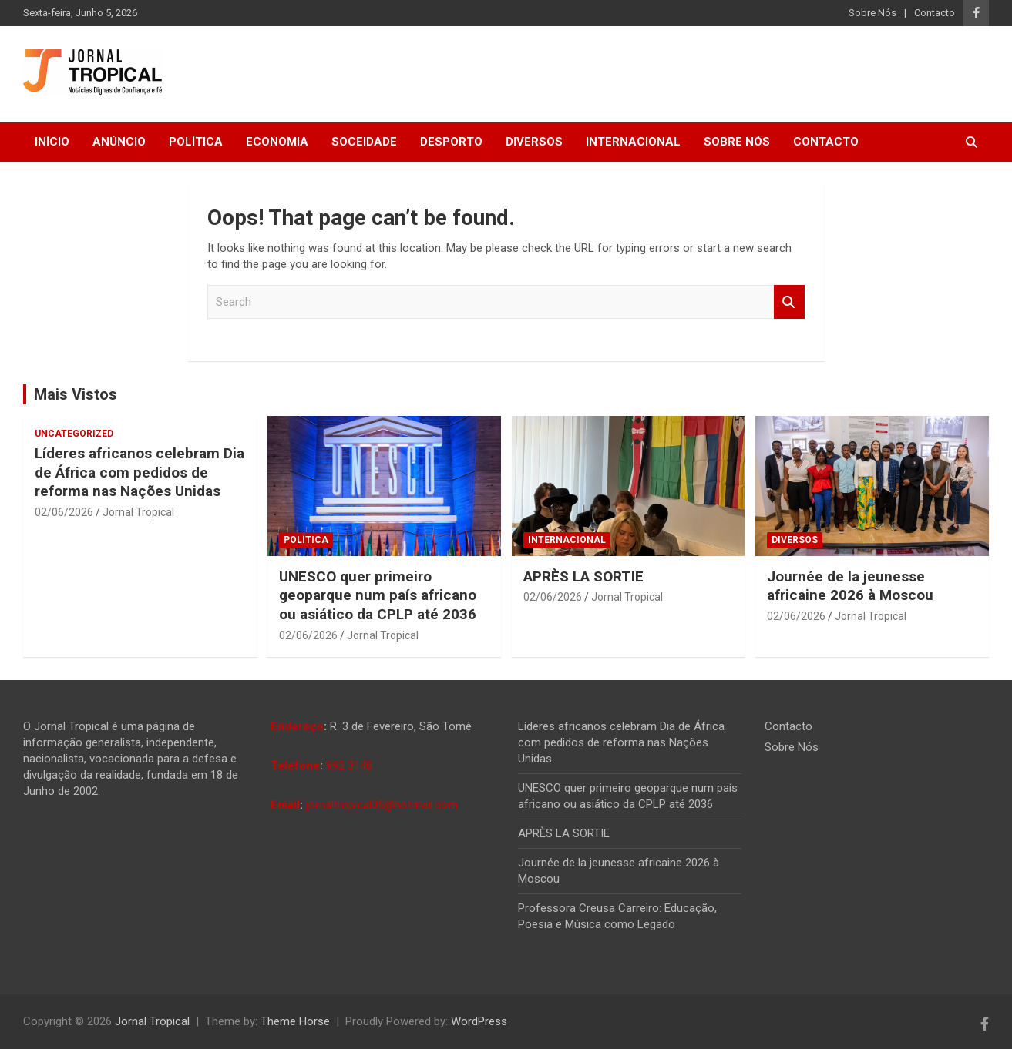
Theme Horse (295, 1021)
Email (285, 805)
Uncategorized (74, 433)
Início (52, 142)
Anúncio (119, 142)
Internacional (633, 142)
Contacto (934, 12)
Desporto (451, 142)
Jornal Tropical (138, 512)
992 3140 (349, 766)
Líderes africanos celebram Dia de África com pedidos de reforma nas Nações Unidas (139, 472)
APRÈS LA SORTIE (583, 576)
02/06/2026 (64, 512)
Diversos (534, 142)
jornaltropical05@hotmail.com (382, 805)
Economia (277, 142)
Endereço (297, 726)
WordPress (479, 1021)
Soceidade (364, 142)
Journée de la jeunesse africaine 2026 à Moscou (850, 586)
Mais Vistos (75, 394)
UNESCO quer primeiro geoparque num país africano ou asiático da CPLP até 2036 (377, 595)
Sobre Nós (872, 12)
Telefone (295, 766)
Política (196, 142)
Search (789, 302)
